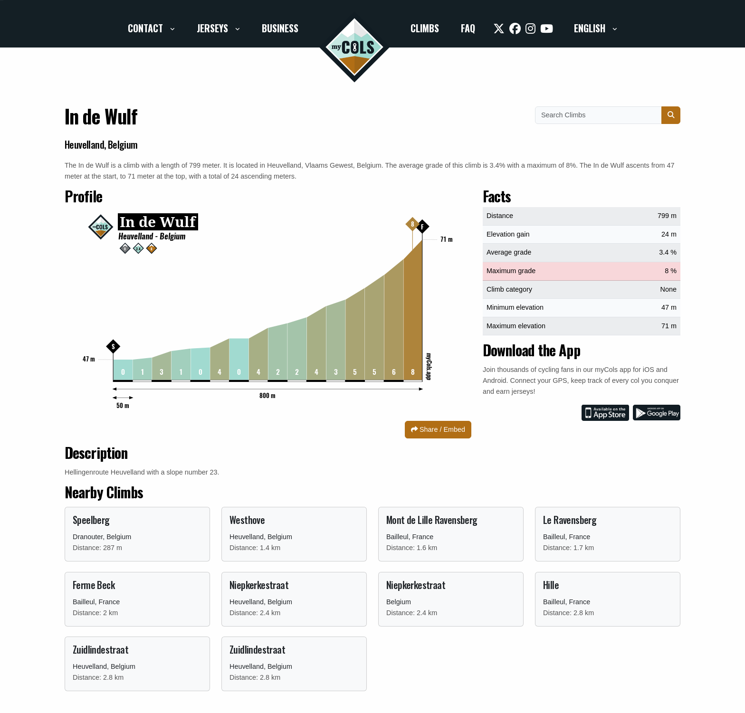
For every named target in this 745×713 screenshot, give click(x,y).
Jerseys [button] (213, 28)
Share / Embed (438, 429)
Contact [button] (146, 28)
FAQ (468, 28)
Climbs (425, 28)
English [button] (591, 28)
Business (280, 28)
